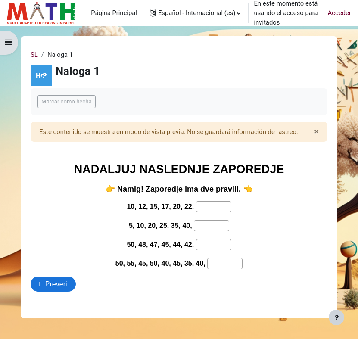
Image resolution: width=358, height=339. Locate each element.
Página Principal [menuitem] (114, 13)
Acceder (339, 13)
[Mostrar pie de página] (336, 317)
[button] (195, 13)
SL (34, 55)
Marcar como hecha (66, 101)
